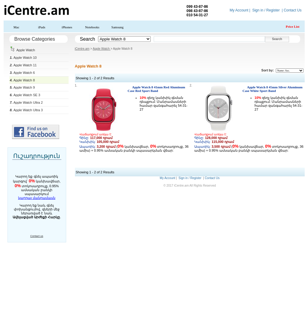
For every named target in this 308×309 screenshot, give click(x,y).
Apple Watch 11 (23, 65)
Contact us (36, 236)
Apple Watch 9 (22, 87)
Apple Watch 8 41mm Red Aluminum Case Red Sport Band (156, 89)
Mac (17, 27)
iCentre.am (82, 48)
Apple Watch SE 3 (25, 95)
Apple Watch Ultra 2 (26, 102)
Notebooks (92, 27)
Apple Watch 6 (22, 72)
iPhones (67, 27)
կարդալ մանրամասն (36, 198)
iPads (41, 27)
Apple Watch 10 (23, 57)
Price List (293, 26)
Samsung (117, 27)
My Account (238, 10)
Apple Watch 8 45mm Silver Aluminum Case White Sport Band (272, 89)
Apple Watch (22, 50)
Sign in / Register (266, 10)
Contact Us (292, 10)
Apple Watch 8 (22, 80)
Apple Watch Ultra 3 (26, 110)
